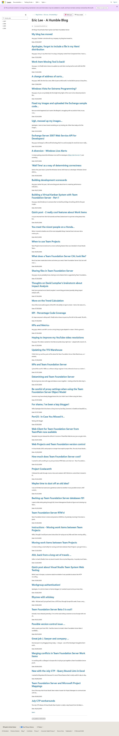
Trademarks (68, 731)
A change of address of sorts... (48, 76)
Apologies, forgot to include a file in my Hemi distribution (55, 48)
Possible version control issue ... (48, 623)
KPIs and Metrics (40, 325)
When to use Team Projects (46, 241)
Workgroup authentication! (46, 584)
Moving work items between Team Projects (54, 542)
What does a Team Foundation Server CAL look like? (59, 256)
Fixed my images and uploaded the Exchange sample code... (59, 105)
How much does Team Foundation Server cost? (56, 456)
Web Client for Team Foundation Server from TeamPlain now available (55, 430)
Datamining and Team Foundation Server (53, 376)
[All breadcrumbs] (33, 14)
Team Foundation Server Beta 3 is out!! (52, 609)
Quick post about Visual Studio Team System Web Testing (58, 569)
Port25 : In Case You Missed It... (48, 416)
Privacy (36, 731)
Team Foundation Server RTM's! (48, 512)
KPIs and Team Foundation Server (49, 364)
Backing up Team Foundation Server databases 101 (58, 497)
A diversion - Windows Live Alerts (49, 150)
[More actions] (85, 14)
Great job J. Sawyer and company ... (50, 638)
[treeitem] (15, 21)
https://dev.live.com (74, 155)
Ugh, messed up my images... (47, 120)
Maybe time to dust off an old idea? (50, 483)
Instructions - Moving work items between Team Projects (57, 529)
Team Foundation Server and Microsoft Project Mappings (56, 684)
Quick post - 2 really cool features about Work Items (59, 212)
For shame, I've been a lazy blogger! (50, 404)
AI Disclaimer (5, 731)
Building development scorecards (49, 179)
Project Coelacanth (42, 468)
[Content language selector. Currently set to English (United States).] (9, 727)
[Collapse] (26, 14)
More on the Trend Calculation (48, 300)
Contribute (29, 731)
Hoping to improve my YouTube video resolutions (58, 337)
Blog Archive (39, 14)
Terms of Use (60, 731)
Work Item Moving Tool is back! (48, 61)
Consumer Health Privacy (47, 731)
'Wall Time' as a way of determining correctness (56, 165)
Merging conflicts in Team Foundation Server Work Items (58, 655)
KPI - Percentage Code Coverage (49, 312)
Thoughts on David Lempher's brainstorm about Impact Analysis (57, 284)
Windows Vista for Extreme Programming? (54, 88)
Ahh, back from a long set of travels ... (51, 554)
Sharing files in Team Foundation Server (52, 270)
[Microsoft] (3, 2)
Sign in (115, 2)
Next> (33, 712)
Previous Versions (15, 731)
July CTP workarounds (43, 700)
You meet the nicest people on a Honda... (53, 226)
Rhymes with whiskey (43, 596)
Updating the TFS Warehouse (47, 349)
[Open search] (111, 2)
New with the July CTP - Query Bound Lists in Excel (58, 670)
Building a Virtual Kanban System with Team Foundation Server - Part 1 (55, 196)
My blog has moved (42, 34)
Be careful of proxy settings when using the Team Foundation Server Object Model (57, 390)
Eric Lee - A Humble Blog (50, 14)
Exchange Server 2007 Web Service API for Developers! (54, 137)
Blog (22, 731)
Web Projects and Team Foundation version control (58, 444)
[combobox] (15, 18)
